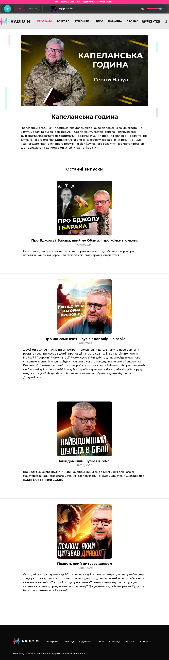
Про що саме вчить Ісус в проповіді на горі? (84, 339)
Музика (32, 8)
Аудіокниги (82, 21)
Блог (99, 21)
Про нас (132, 21)
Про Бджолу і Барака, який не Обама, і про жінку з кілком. (84, 240)
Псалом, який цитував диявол (84, 564)
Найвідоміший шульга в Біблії (84, 461)
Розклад (63, 21)
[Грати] (7, 8)
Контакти (146, 641)
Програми (44, 21)
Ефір (19, 8)
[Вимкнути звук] (142, 8)
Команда (115, 21)
